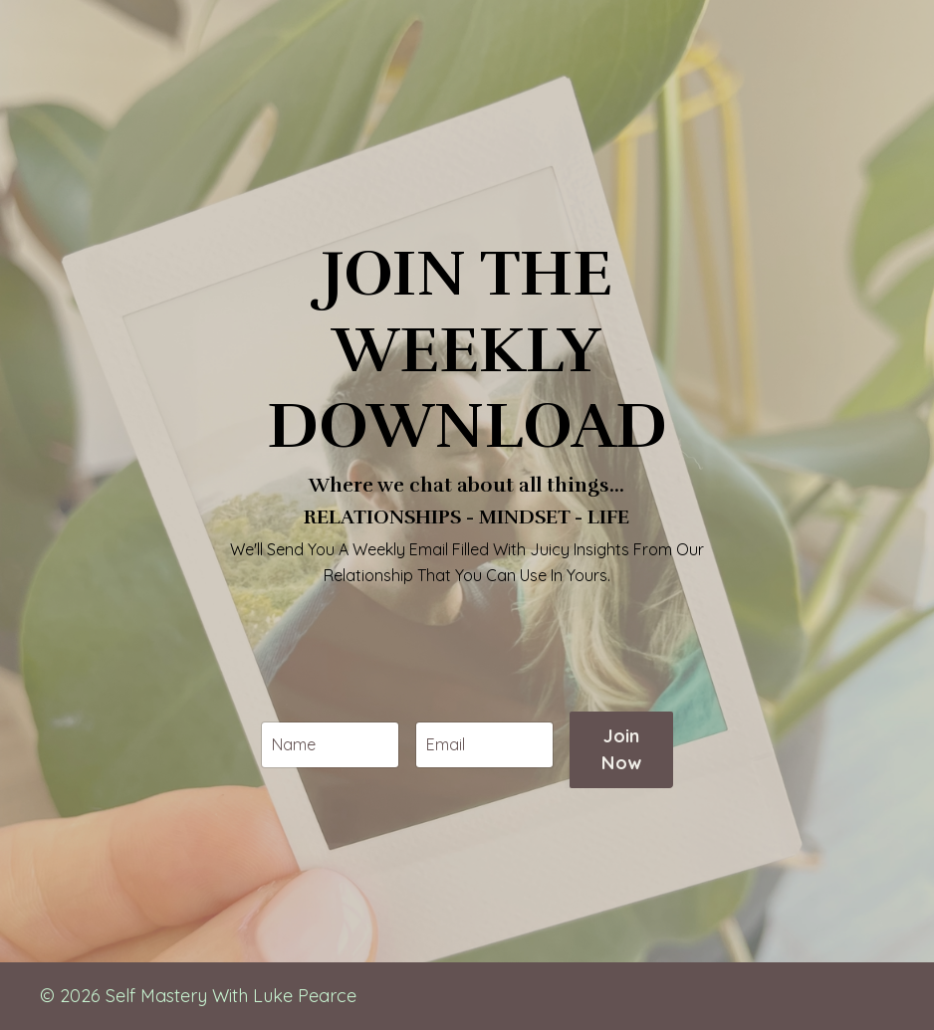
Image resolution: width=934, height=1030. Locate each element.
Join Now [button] (621, 782)
